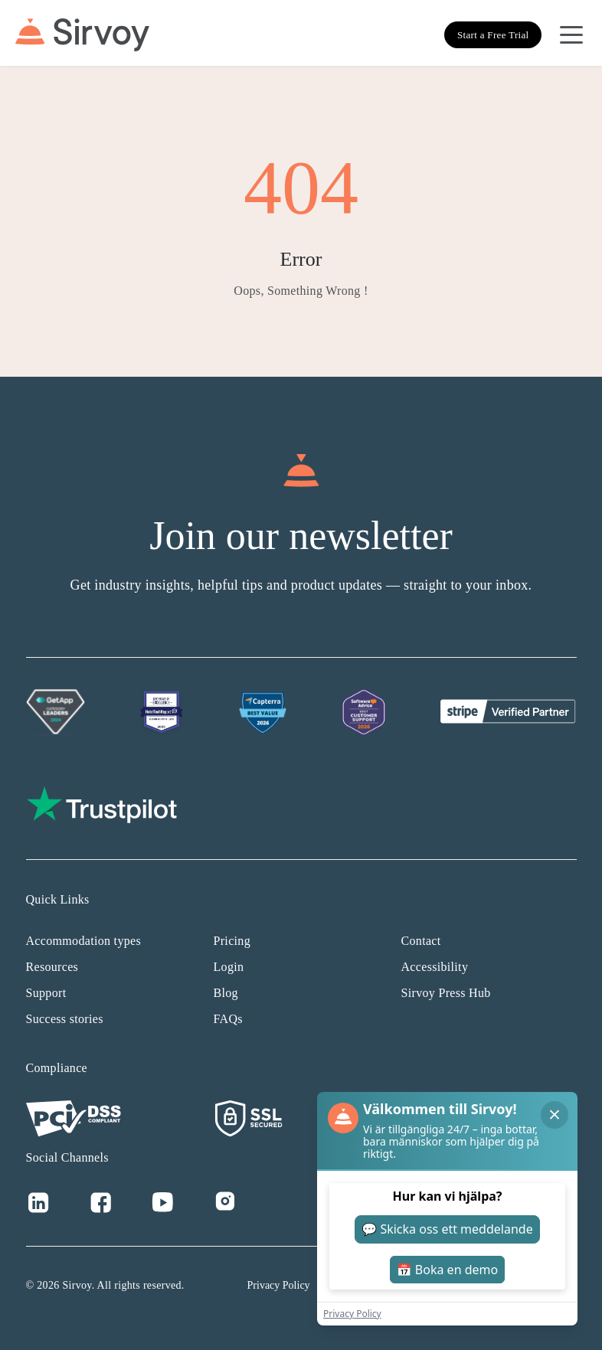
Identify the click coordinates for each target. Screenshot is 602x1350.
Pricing (232, 940)
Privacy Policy (278, 1285)
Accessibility (435, 966)
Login (229, 966)
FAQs (228, 1018)
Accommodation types (84, 940)
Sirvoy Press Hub (446, 992)
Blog (226, 992)
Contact (421, 940)
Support (46, 992)
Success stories (64, 1018)
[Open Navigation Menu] (571, 35)
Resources (52, 966)
